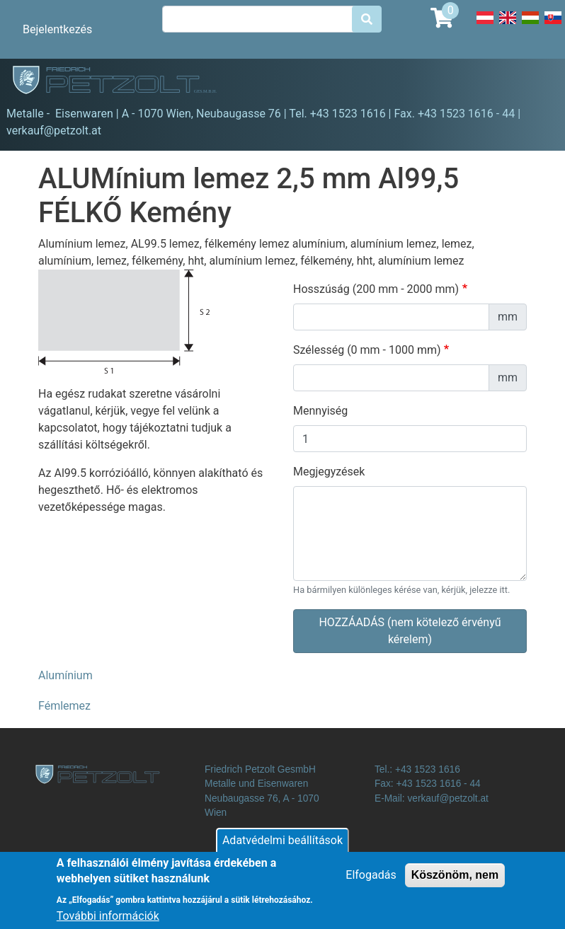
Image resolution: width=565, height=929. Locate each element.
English (507, 25)
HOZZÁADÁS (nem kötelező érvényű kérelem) (410, 631)
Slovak (552, 25)
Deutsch (484, 25)
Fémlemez (64, 705)
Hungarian (530, 25)
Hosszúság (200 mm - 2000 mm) (376, 289)
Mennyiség (320, 410)
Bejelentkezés (57, 29)
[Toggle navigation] (534, 82)
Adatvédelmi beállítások (282, 847)
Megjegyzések (329, 471)
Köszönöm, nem (455, 882)
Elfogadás (371, 882)
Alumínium (65, 675)
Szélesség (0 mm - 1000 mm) (367, 350)
